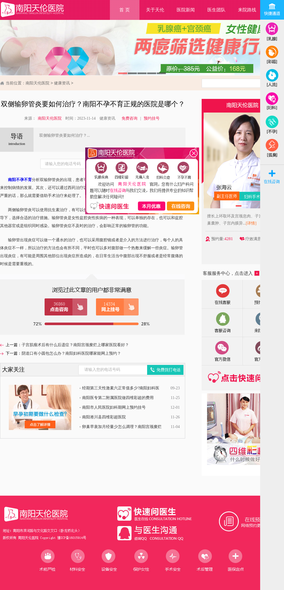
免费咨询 (129, 118)
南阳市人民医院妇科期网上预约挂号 (114, 407)
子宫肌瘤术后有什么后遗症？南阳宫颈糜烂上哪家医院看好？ (75, 345)
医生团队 (216, 9)
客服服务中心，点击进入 (231, 273)
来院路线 (247, 9)
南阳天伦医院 (37, 83)
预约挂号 (152, 118)
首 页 (124, 9)
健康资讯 (62, 83)
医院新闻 (186, 9)
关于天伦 (155, 9)
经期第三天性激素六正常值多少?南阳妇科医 (120, 388)
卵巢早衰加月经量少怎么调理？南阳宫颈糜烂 (122, 427)
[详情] (256, 223)
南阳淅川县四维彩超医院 (104, 417)
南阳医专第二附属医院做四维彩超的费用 (118, 398)
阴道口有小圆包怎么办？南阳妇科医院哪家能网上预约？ (71, 353)
